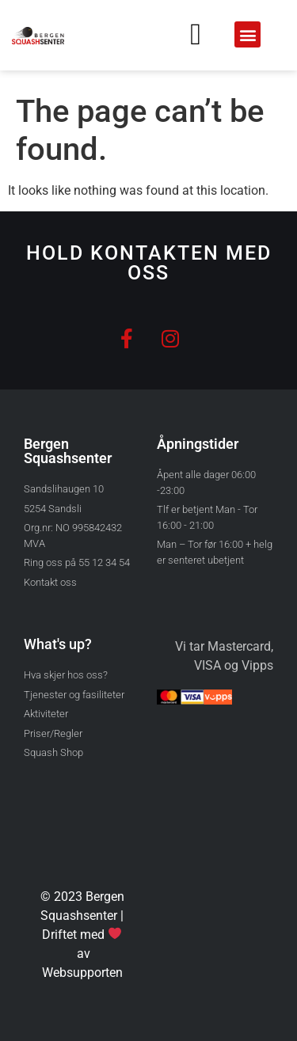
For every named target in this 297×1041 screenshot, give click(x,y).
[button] (247, 34)
